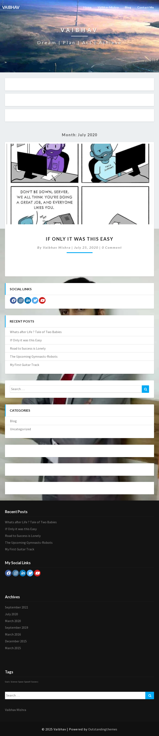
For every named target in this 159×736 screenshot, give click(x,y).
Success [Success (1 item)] (34, 681)
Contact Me (145, 7)
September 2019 (16, 627)
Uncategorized (20, 429)
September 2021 (16, 607)
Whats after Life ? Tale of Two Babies (36, 332)
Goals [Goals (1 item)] (7, 681)
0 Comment (112, 247)
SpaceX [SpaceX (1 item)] (27, 681)
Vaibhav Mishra (108, 7)
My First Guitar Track (24, 365)
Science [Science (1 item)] (14, 681)
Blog (128, 7)
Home (87, 7)
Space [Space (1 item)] (20, 681)
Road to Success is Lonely (28, 348)
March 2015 (13, 648)
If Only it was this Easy (79, 239)
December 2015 (16, 641)
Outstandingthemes (102, 729)
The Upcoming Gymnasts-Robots (34, 356)
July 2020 (11, 614)
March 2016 (13, 634)
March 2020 (13, 621)
